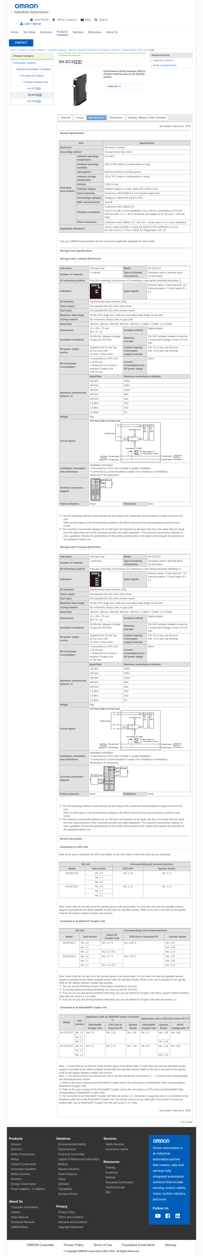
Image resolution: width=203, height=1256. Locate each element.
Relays (15, 1159)
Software (63, 1184)
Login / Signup (30, 23)
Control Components (23, 1164)
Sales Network (19, 1217)
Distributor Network (22, 1222)
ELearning (111, 1172)
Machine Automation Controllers (83, 50)
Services (78, 32)
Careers (15, 1212)
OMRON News (19, 1227)
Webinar (110, 1177)
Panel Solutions (67, 1174)
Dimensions (116, 117)
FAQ (107, 1192)
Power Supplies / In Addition (28, 1189)
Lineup (79, 117)
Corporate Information (24, 1207)
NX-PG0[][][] (34, 101)
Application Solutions (163, 60)
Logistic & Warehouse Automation (79, 1159)
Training (110, 1167)
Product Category (37, 50)
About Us (112, 32)
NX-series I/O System (109, 50)
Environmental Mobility (72, 1144)
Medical (63, 1164)
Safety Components (23, 1154)
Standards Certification (119, 1182)
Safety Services (114, 1144)
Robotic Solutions (69, 1169)
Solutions (46, 32)
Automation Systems (57, 50)
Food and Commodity (71, 1154)
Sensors (16, 1144)
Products (62, 31)
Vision (62, 1179)
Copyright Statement (70, 1227)
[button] (21, 42)
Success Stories (68, 1193)
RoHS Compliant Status (164, 65)
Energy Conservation (23, 1184)
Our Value (29, 32)
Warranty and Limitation (72, 1222)
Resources (94, 32)
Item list (113, 86)
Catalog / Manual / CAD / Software (147, 117)
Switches (16, 1149)
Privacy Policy (66, 1212)
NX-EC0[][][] (34, 88)
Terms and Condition (71, 1217)
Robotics (16, 1179)
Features (66, 117)
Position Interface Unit (131, 50)
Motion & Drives (20, 1174)
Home (14, 32)
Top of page (185, 1122)
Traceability (65, 1189)
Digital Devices (67, 1149)
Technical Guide (115, 1187)
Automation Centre (116, 1149)
